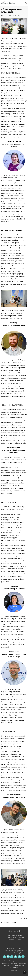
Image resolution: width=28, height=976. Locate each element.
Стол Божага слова (11, 937)
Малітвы (11, 940)
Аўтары (21, 937)
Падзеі (8, 922)
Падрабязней (14, 970)
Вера (8, 935)
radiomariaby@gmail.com (8, 132)
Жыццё (14, 935)
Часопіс (18, 940)
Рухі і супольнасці (14, 16)
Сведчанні (14, 922)
